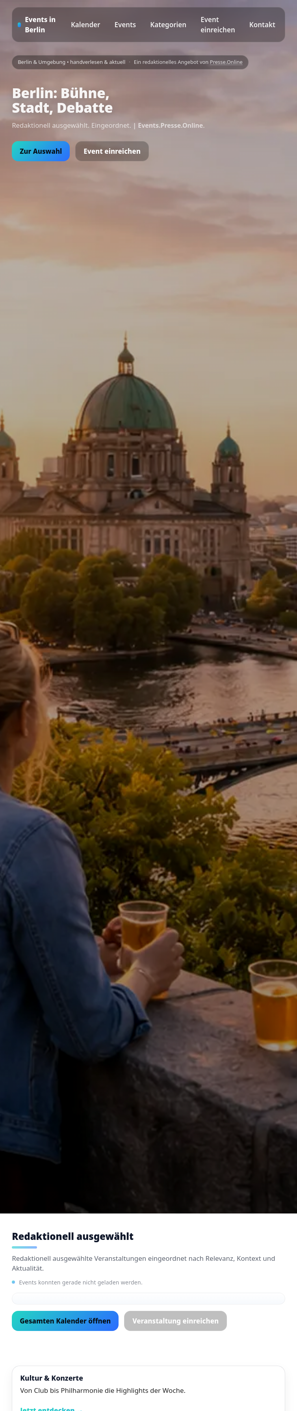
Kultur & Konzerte (51, 1378)
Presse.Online (226, 61)
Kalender (85, 24)
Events (125, 24)
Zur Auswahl (41, 151)
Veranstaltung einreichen (175, 1320)
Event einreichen (217, 24)
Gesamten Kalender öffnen (65, 1320)
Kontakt (262, 24)
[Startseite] (39, 25)
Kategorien (168, 24)
